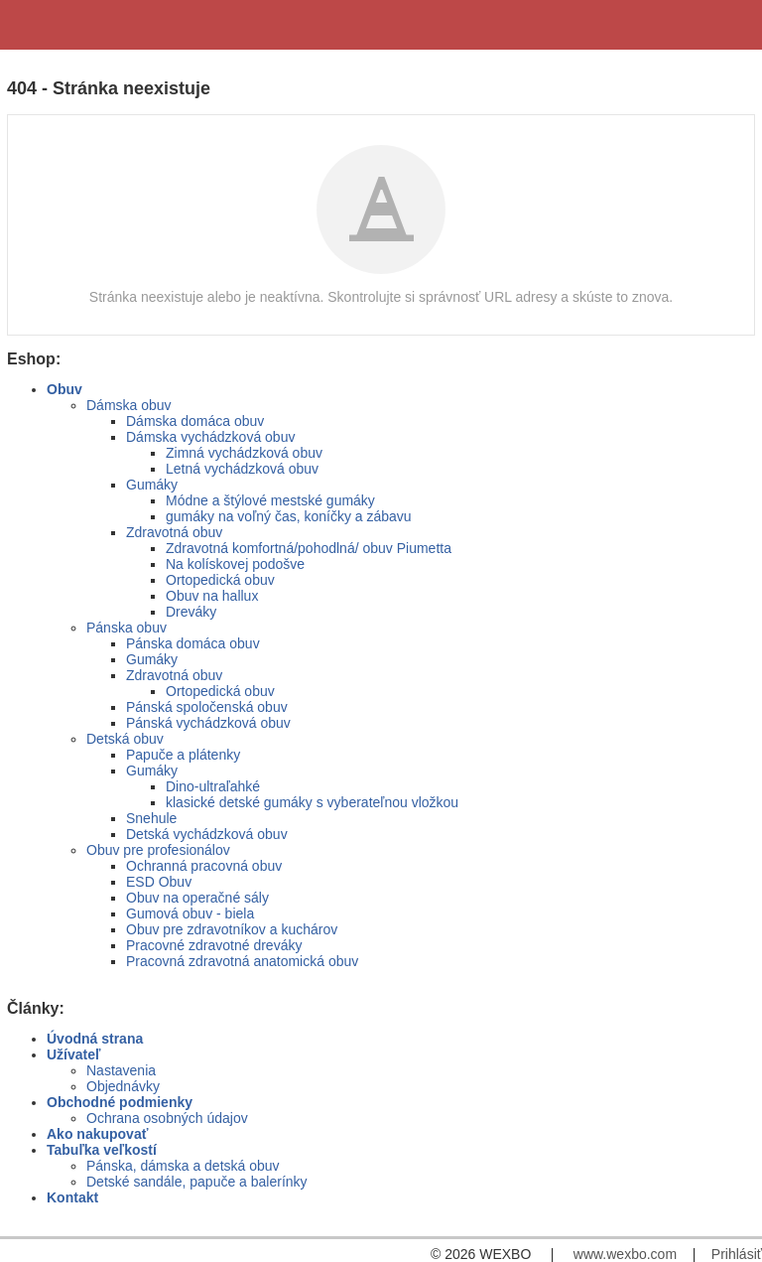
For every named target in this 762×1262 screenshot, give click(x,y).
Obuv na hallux (212, 596)
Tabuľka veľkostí (102, 1150)
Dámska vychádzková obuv (210, 437)
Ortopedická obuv (220, 580)
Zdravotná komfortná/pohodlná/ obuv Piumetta (308, 548)
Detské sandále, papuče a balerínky (197, 1182)
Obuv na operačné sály (197, 898)
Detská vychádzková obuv (207, 834)
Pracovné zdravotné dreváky (214, 945)
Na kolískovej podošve (235, 564)
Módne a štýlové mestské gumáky (270, 500)
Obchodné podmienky (119, 1102)
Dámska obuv (129, 405)
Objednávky (123, 1086)
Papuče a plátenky (183, 755)
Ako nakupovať (97, 1134)
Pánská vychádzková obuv (208, 723)
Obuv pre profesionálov (158, 850)
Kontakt (72, 1197)
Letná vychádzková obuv (242, 469)
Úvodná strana (95, 1039)
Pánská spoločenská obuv (207, 707)
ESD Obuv (158, 882)
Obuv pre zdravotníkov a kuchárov (231, 929)
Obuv (64, 389)
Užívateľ (73, 1054)
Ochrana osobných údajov (167, 1118)
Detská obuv (125, 739)
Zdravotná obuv (174, 532)
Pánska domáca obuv (193, 643)
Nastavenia (121, 1070)
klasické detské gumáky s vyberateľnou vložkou (312, 802)
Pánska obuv (126, 627)
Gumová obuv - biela (190, 913)
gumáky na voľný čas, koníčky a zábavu (289, 516)
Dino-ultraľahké (213, 786)
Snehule (151, 818)
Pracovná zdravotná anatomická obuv (242, 961)
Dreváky (191, 612)
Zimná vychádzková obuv (244, 453)
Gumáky (152, 484)
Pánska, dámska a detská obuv (183, 1166)
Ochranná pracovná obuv (204, 866)
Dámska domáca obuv (195, 421)
